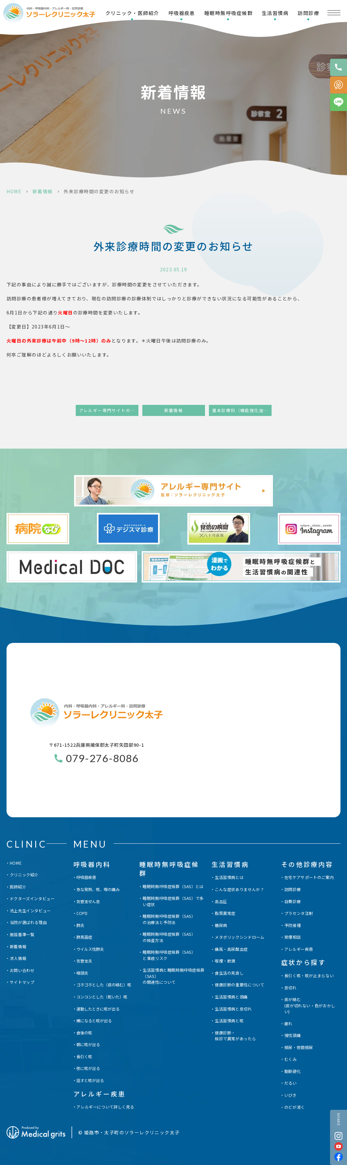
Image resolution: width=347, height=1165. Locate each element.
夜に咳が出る (88, 1068)
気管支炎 (84, 961)
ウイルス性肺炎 (90, 949)
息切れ (290, 988)
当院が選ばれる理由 (28, 922)
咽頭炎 (82, 973)
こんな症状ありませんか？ (239, 889)
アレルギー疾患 (298, 949)
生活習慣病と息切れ (233, 1009)
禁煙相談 (292, 937)
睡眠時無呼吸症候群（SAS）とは (173, 886)
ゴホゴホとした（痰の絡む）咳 (103, 985)
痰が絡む (312, 1005)
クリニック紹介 (24, 875)
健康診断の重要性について (239, 985)
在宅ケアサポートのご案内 (309, 877)
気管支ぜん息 (88, 901)
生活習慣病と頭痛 (231, 997)
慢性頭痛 (292, 1035)
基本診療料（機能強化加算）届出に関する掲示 (242, 410)
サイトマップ (22, 982)
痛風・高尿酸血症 (231, 949)
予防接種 (292, 925)
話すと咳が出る (90, 1080)
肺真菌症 (84, 937)
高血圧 (221, 901)
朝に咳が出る (88, 1044)
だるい (290, 1083)
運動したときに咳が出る (97, 1009)
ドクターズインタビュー (32, 899)
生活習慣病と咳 (229, 1021)
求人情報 (18, 958)
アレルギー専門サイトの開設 (108, 410)
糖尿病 (221, 925)
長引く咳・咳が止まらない (309, 976)
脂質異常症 (225, 913)
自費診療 (292, 901)
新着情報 (43, 191)
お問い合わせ (22, 970)
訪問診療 (308, 12)
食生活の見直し (229, 973)
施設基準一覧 (22, 934)
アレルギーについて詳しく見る (105, 1107)
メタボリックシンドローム (239, 937)
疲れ (288, 1024)
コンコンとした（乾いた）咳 (101, 997)
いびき (290, 1095)
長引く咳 (84, 1057)
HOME (14, 191)
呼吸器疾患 (181, 12)
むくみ (290, 1059)
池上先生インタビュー (30, 911)
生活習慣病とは (229, 877)
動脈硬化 (292, 1071)
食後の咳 (84, 1033)
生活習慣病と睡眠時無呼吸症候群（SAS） (174, 976)
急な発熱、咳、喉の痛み (97, 889)
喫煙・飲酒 (225, 961)
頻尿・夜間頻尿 (298, 1047)
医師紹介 (18, 887)
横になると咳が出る (94, 1021)
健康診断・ (235, 1036)
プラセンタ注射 (298, 913)
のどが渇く (294, 1107)
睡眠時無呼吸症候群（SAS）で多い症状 (173, 901)
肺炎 (80, 925)
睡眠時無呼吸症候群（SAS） (169, 919)
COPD (81, 913)
